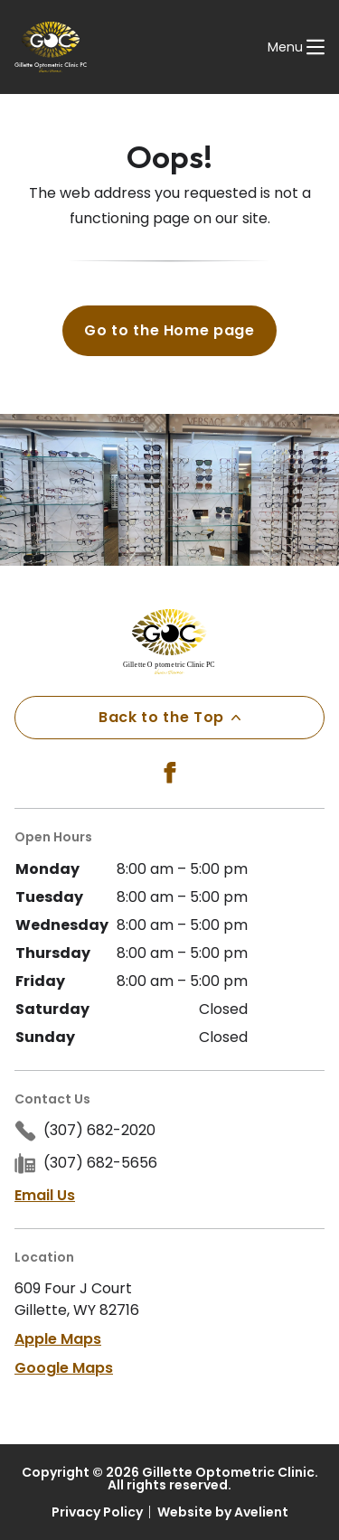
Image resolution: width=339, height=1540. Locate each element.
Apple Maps (57, 1339)
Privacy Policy (97, 1512)
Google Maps (63, 1367)
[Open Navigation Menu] (296, 47)
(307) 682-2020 (99, 1130)
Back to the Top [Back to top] (169, 717)
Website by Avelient (222, 1512)
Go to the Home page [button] (169, 330)
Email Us (44, 1195)
